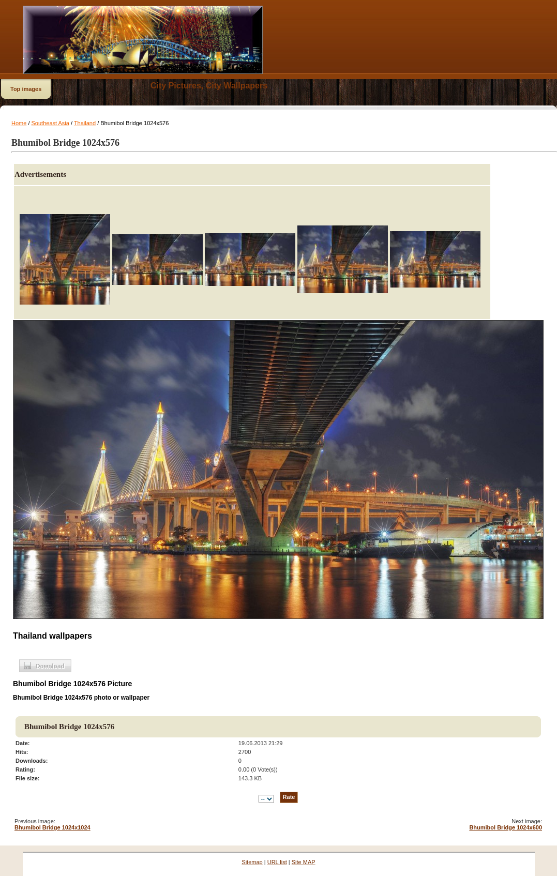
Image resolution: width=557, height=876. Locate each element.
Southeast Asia (50, 123)
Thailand (85, 123)
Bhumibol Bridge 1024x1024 (52, 827)
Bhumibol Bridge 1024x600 (505, 827)
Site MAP (303, 862)
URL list (277, 862)
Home (18, 123)
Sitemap (252, 862)
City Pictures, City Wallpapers (208, 85)
